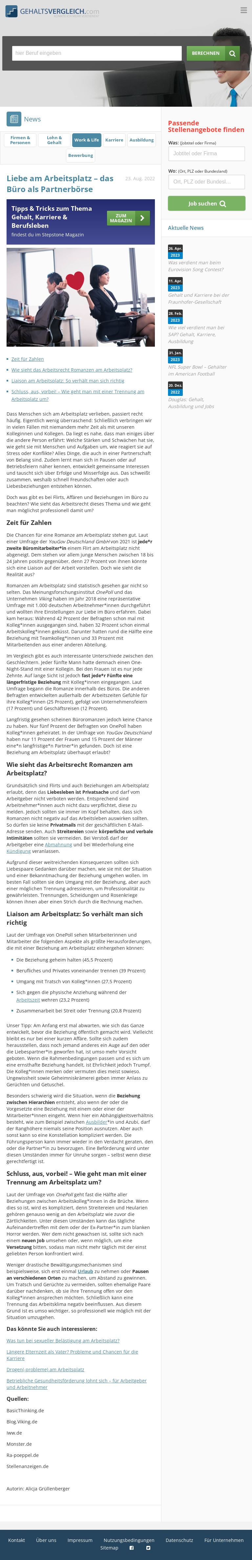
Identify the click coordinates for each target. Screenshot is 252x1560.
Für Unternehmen (224, 1540)
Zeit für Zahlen (27, 359)
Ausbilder (96, 1122)
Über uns (46, 1540)
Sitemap (109, 1548)
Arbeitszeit (28, 1000)
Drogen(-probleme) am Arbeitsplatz (45, 1369)
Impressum (80, 1540)
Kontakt (16, 1540)
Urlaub (85, 1271)
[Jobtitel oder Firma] (206, 153)
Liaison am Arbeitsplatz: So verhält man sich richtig (67, 381)
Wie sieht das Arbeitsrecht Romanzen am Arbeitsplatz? (71, 370)
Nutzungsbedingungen (129, 1540)
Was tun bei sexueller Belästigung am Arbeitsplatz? (63, 1340)
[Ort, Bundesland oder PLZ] (206, 182)
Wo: (197, 171)
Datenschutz (179, 1540)
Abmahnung (58, 844)
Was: (192, 143)
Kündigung (19, 851)
